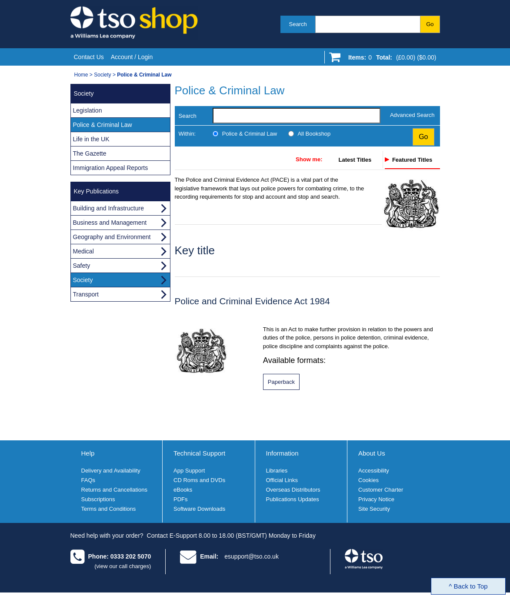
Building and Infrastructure (108, 208)
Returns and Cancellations (114, 489)
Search (298, 24)
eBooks (182, 489)
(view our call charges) (122, 566)
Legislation (87, 110)
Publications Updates (292, 499)
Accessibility (373, 470)
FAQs (88, 480)
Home (81, 75)
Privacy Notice (376, 499)
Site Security (374, 509)
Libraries (277, 470)
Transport (86, 294)
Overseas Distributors (293, 489)
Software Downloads (199, 509)
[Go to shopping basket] (390, 59)
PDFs (180, 499)
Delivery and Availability (110, 470)
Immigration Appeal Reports (110, 167)
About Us (371, 453)
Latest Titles (355, 159)
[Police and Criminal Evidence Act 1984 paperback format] (281, 382)
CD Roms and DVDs (199, 480)
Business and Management (110, 222)
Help (88, 453)
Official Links (282, 480)
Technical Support (199, 453)
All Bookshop (313, 133)
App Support (189, 470)
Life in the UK (91, 139)
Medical (83, 251)
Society (102, 75)
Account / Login (132, 56)
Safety (81, 265)
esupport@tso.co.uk (251, 556)
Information (282, 453)
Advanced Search (412, 115)
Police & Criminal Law (249, 133)
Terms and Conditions (108, 509)
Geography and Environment (112, 236)
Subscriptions (98, 499)
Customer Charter (380, 489)
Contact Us (89, 56)
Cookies (368, 480)
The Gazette (90, 153)
